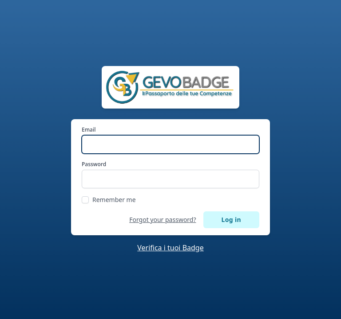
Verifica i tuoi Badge (170, 248)
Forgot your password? (162, 219)
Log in (231, 219)
